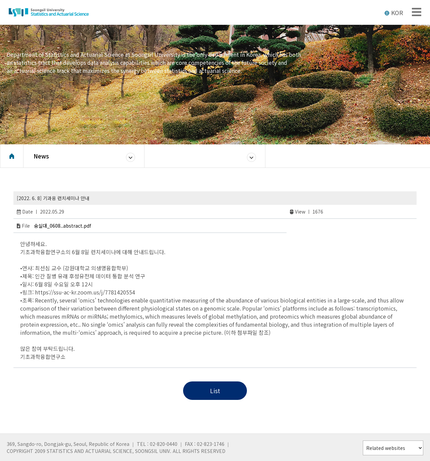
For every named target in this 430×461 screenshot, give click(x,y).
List (215, 390)
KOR (393, 12)
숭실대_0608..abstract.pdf (62, 225)
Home (12, 156)
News (41, 156)
